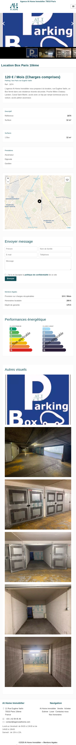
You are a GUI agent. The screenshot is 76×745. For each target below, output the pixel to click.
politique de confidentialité (36, 275)
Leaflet (69, 227)
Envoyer (10, 279)
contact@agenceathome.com (18, 722)
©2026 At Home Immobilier (30, 742)
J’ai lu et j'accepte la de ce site (32, 275)
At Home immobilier (14, 7)
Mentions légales (50, 742)
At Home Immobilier (13, 703)
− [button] (8, 182)
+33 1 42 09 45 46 (13, 719)
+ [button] (8, 178)
